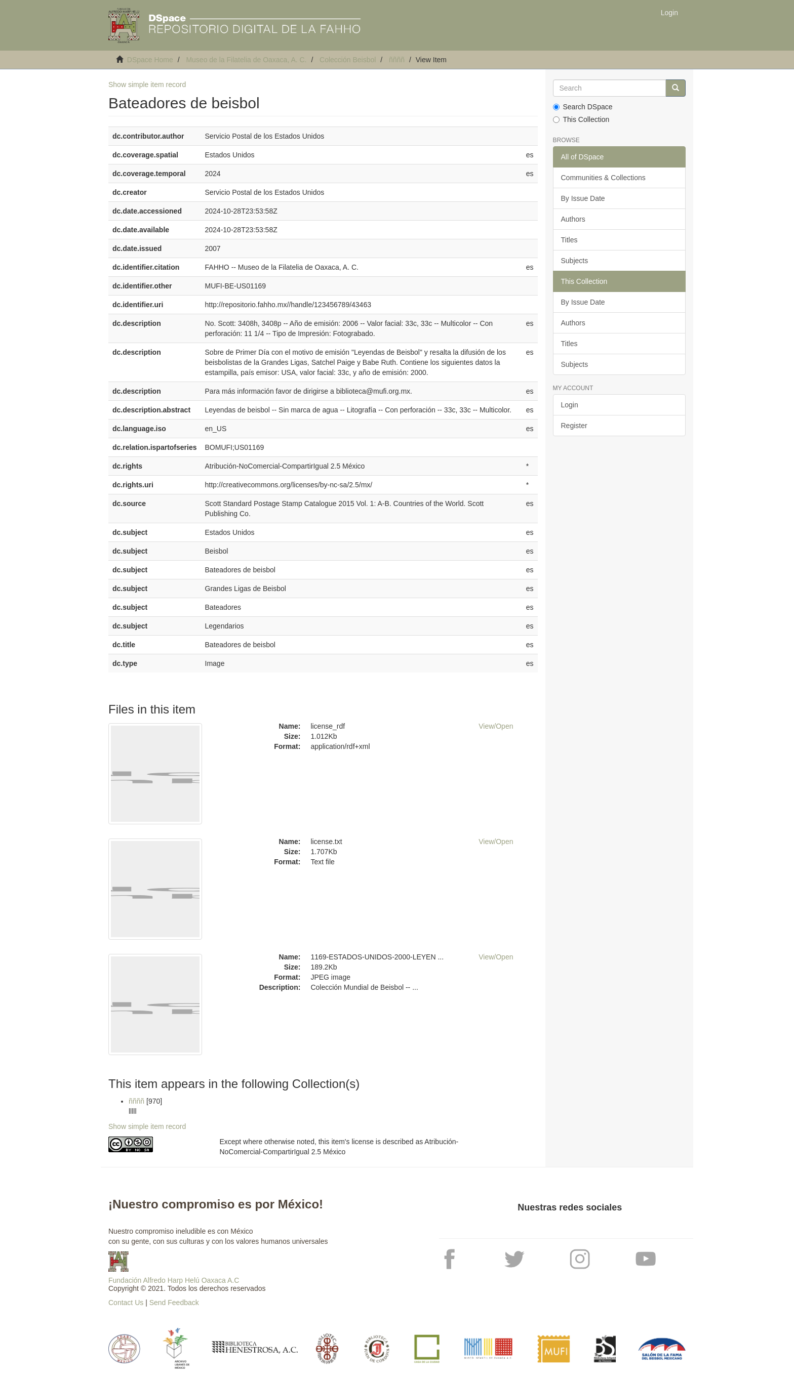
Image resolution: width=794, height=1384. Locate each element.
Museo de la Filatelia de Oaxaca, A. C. (246, 60)
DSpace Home (150, 60)
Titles (569, 240)
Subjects (574, 261)
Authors (573, 219)
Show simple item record (147, 84)
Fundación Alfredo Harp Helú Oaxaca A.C (173, 1280)
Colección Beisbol (348, 60)
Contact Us (125, 1302)
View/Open (496, 726)
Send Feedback (174, 1302)
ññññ (397, 60)
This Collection (581, 119)
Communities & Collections (603, 178)
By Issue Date (583, 198)
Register (574, 426)
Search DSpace (583, 107)
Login (569, 405)
